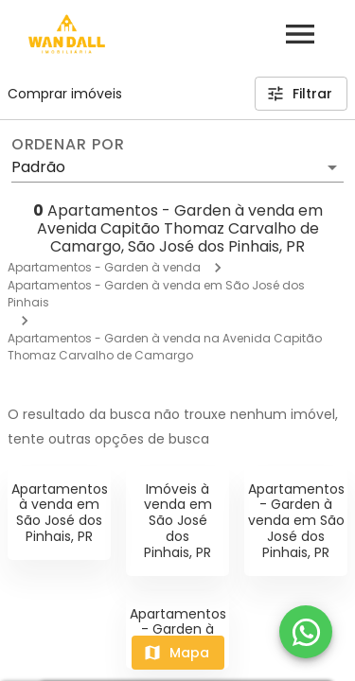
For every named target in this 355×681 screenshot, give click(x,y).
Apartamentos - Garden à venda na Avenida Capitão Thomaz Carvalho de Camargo (165, 346)
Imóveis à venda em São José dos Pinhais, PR (178, 521)
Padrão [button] (38, 167)
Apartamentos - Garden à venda (104, 267)
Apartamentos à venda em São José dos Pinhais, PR (59, 513)
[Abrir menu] (300, 34)
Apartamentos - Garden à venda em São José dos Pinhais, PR (296, 521)
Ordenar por (68, 144)
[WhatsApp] (305, 631)
